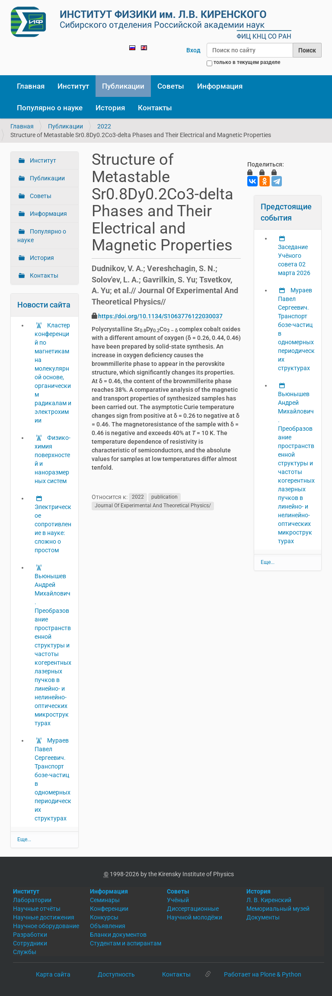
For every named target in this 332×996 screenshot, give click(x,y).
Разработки (30, 934)
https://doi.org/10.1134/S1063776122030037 (160, 316)
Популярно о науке (50, 107)
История (110, 107)
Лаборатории (32, 900)
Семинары (105, 900)
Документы (263, 917)
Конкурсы (104, 917)
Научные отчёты (37, 908)
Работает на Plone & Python (262, 974)
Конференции (109, 908)
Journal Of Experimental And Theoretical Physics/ (153, 506)
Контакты (155, 107)
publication (164, 497)
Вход (193, 50)
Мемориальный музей (278, 908)
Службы (24, 951)
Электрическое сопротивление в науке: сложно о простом (53, 528)
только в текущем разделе (247, 62)
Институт (73, 86)
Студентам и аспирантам (125, 943)
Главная (31, 86)
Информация (220, 86)
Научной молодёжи (194, 917)
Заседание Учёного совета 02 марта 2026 (294, 259)
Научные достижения (43, 917)
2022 (104, 126)
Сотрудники (30, 943)
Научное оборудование (46, 925)
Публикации (123, 86)
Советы (170, 86)
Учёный (178, 900)
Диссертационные (193, 908)
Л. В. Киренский (268, 900)
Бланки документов (118, 934)
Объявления (107, 925)
